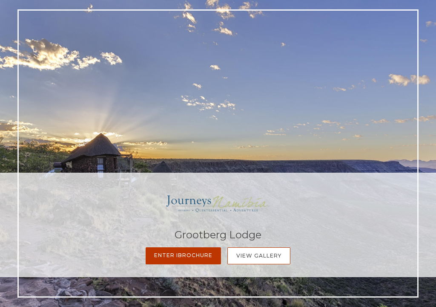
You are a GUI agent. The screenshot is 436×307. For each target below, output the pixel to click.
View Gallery (258, 255)
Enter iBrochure (183, 255)
